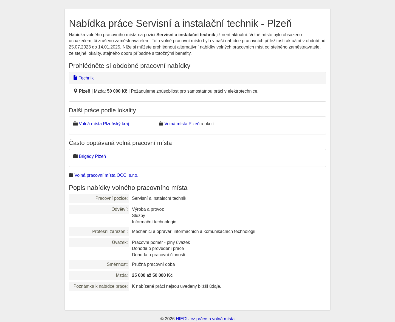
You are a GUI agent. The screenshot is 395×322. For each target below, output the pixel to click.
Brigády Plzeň (92, 156)
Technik (83, 78)
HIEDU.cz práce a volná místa (205, 319)
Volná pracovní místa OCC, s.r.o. (106, 175)
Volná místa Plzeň (181, 123)
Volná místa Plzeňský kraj (104, 123)
